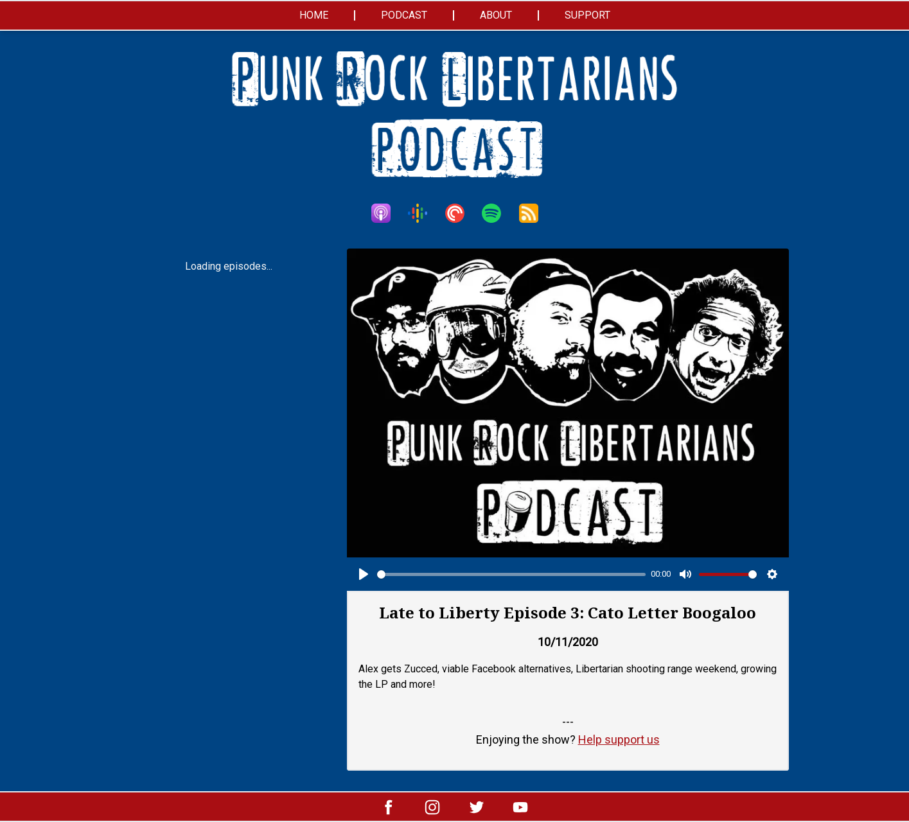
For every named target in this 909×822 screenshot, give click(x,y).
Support (587, 15)
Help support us (619, 739)
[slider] (511, 574)
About (496, 15)
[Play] (363, 574)
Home (313, 15)
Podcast (404, 15)
